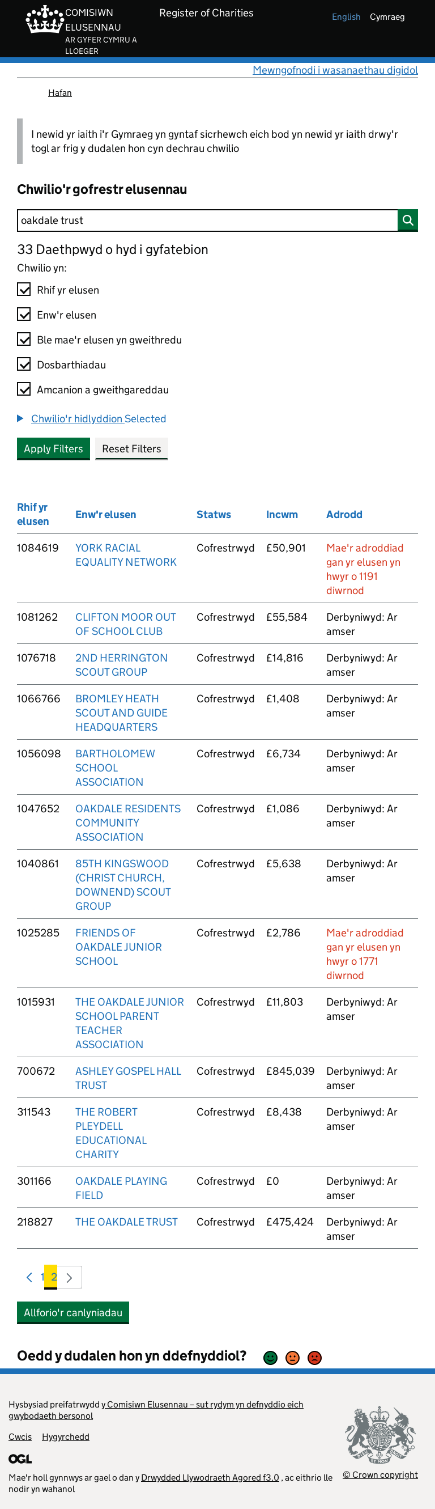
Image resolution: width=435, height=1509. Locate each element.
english (346, 16)
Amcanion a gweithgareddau (103, 389)
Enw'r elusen (66, 314)
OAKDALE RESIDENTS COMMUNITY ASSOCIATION (128, 822)
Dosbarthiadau (71, 364)
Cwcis (20, 1436)
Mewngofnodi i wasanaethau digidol (335, 70)
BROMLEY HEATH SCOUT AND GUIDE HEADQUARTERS (121, 713)
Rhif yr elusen (68, 289)
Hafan (60, 92)
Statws (214, 514)
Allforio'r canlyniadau (73, 1312)
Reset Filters (131, 448)
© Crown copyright (380, 1474)
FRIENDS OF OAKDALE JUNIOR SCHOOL (118, 947)
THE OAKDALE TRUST (126, 1221)
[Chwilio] (217, 220)
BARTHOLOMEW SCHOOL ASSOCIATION (115, 768)
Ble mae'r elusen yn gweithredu (109, 339)
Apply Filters (53, 448)
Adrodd (344, 514)
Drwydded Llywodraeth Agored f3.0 (210, 1477)
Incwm (282, 514)
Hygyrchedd (65, 1436)
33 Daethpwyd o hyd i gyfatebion (112, 249)
